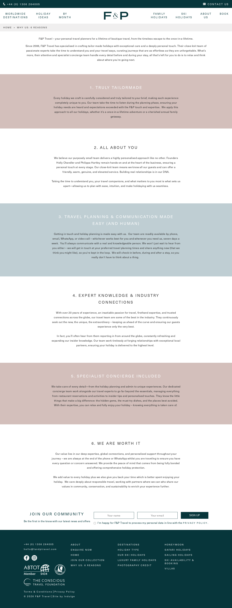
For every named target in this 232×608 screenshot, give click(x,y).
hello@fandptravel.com (40, 549)
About (76, 544)
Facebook (26, 558)
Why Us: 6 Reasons (86, 565)
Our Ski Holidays (132, 555)
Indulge (69, 596)
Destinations (129, 544)
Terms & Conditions (38, 591)
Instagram (34, 558)
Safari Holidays (178, 549)
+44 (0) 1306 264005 (39, 544)
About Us (206, 15)
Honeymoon (174, 544)
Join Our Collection (88, 560)
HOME (7, 27)
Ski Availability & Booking (179, 561)
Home (75, 555)
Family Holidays (159, 15)
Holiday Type (128, 549)
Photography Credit (135, 565)
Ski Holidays (184, 15)
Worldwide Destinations (15, 15)
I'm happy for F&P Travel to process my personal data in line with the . (151, 523)
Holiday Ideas (43, 15)
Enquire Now (81, 549)
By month (65, 15)
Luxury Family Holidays (137, 560)
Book (224, 14)
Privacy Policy (195, 523)
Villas (170, 568)
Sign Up (194, 515)
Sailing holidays (179, 555)
